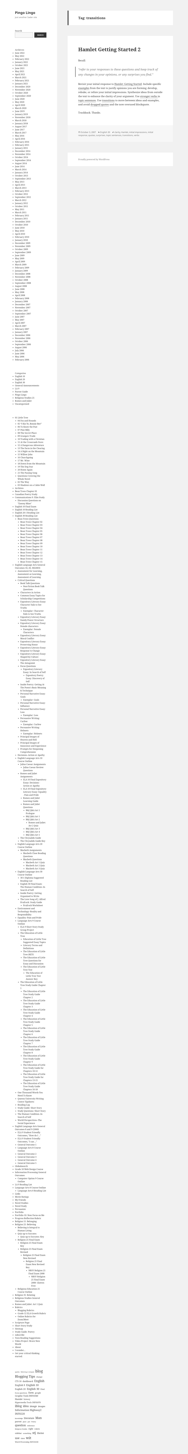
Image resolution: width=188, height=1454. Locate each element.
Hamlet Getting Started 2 (109, 49)
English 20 (20, 379)
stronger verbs (149, 96)
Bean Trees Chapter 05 (31, 531)
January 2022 (21, 62)
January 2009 (21, 270)
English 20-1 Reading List (27, 512)
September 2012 (23, 197)
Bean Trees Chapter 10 (31, 546)
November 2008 (22, 276)
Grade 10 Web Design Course (29, 1169)
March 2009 (20, 264)
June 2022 (20, 53)
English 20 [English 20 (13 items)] (20, 1388)
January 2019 (21, 114)
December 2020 (22, 86)
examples (83, 88)
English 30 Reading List (26, 515)
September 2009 (23, 252)
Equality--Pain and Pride (30, 917)
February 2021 (22, 80)
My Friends (20, 1199)
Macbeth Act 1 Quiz (35, 862)
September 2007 (23, 313)
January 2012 (21, 203)
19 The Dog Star (25, 466)
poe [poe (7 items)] (29, 1422)
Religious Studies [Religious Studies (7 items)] (21, 1429)
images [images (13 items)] (41, 1406)
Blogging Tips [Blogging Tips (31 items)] (25, 1376)
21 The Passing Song (27, 472)
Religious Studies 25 (24, 397)
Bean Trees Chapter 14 (31, 558)
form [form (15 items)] (31, 1392)
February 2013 (22, 191)
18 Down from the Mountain (31, 463)
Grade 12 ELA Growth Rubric (32, 1313)
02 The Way (23, 482)
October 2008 (21, 280)
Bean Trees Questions (28, 518)
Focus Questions (28, 666)
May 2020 (19, 102)
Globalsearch (21, 1166)
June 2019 (20, 111)
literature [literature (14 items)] (29, 1418)
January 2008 (21, 301)
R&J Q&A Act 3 (33, 828)
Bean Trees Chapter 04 (31, 528)
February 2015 (22, 145)
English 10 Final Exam (25, 506)
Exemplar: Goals (31, 699)
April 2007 (20, 322)
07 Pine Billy (24, 429)
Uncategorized (22, 404)
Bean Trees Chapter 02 (31, 522)
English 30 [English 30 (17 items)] (33, 1389)
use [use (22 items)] (17, 1438)
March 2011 (20, 212)
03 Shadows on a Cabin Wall (31, 485)
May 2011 (19, 209)
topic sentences (87, 100)
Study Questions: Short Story (32, 1111)
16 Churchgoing (25, 457)
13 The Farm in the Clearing (31, 448)
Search (18, 30)
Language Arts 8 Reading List (32, 1190)
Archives (19, 488)
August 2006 (21, 347)
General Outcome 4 (27, 1160)
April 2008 (20, 295)
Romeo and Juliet (23, 400)
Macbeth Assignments (31, 850)
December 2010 (22, 221)
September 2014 (23, 160)
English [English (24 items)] (39, 1381)
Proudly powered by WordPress (94, 159)
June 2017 (20, 129)
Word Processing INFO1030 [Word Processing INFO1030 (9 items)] (26, 1442)
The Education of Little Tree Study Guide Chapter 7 (34, 1040)
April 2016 (20, 138)
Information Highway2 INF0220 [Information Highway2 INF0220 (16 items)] (28, 1411)
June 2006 (20, 353)
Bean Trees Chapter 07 (31, 537)
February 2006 (22, 359)
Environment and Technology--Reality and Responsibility (29, 911)
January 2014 (21, 172)
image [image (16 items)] (33, 1406)
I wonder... (20, 1350)
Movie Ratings (22, 1196)
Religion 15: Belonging (26, 1221)
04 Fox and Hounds (27, 420)
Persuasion (20, 1209)
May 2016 (19, 135)
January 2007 (21, 332)
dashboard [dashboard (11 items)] (28, 1381)
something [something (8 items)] (27, 1433)
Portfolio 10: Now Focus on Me (29, 1215)
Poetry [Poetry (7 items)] (33, 1422)
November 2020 (22, 89)
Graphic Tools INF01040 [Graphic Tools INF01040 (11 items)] (26, 1395)
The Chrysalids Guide (30, 837)
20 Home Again (25, 469)
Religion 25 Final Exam (29, 1239)
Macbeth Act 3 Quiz (35, 868)
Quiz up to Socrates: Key (32, 1236)
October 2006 (21, 341)
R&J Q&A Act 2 (33, 819)
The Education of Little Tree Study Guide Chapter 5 (34, 1021)
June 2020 (20, 99)
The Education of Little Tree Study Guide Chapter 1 (33, 985)
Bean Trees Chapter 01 (26, 491)
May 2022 (19, 56)
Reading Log (24, 1104)
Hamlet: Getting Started (128, 84)
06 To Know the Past (27, 426)
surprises (100, 135)
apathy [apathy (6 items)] (17, 1372)
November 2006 (22, 338)
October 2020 (21, 92)
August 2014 (21, 163)
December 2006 (22, 335)
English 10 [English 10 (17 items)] (32, 1385)
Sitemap (19, 1328)
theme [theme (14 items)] (40, 1433)
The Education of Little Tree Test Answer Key (34, 975)
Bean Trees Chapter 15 (31, 561)
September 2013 (23, 178)
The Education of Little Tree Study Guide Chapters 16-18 (34, 1086)
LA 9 (17, 388)
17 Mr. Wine (24, 460)
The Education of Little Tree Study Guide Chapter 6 (34, 1031)
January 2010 (21, 240)
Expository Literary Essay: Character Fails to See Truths (33, 604)
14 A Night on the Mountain (31, 451)
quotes (91, 135)
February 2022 (22, 59)
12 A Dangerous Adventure (31, 445)
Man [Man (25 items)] (38, 1418)
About (18, 1347)
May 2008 (19, 292)
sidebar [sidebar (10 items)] (18, 1433)
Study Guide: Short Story (30, 1107)
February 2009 (22, 267)
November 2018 (22, 117)
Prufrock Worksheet (33, 905)
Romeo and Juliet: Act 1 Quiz (29, 1304)
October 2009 (21, 249)
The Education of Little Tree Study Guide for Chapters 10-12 (34, 1067)
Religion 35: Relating (25, 1295)
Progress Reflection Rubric (28, 1218)
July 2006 (19, 350)
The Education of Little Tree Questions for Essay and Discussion (34, 960)
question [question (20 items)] (20, 1425)
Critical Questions (26, 580)
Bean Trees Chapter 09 (31, 543)
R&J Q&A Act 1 (33, 816)
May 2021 (19, 71)
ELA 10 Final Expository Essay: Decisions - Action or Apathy (34, 782)
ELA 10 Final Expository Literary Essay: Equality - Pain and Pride (35, 791)
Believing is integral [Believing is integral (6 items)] (27, 1372)
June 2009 (20, 255)
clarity (117, 132)
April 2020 (20, 105)
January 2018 (21, 123)
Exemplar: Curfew (32, 724)
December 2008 (22, 273)
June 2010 (20, 227)
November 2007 (22, 307)
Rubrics (18, 1307)
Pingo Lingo (25, 12)
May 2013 (19, 181)
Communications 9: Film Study (30, 497)
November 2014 (22, 154)
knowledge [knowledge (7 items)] (19, 1418)
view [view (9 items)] (23, 1438)
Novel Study (21, 1206)
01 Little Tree (21, 417)
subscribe (19, 1334)
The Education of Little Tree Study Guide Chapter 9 (34, 1058)
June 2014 (20, 166)
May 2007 (19, 319)
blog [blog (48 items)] (39, 1371)
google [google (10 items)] (38, 1392)
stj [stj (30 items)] (34, 1432)
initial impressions (138, 132)
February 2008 (22, 298)
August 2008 (21, 286)
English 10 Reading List (26, 509)
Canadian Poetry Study (26, 494)
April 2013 (20, 184)
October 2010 (21, 224)
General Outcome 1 (27, 1144)
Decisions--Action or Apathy (31, 755)
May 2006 (19, 356)
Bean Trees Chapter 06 (31, 534)
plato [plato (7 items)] (24, 1422)
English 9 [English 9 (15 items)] (20, 1385)
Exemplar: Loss (30, 715)
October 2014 (21, 157)
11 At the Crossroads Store (30, 442)
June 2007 (20, 316)
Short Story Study (23, 1325)
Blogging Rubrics (26, 1310)
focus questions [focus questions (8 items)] (21, 1393)
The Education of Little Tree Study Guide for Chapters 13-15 (34, 1077)
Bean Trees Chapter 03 (31, 525)
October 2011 (21, 206)
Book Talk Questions (30, 583)
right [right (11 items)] (30, 1428)
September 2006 (23, 344)
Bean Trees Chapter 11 (31, 549)
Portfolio (19, 1212)
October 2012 (21, 194)
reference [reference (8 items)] (31, 1425)
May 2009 (19, 258)
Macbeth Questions (32, 859)
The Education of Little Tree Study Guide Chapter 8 (34, 1049)
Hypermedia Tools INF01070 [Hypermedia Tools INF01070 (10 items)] (28, 1402)
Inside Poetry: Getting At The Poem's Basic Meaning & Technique (33, 687)
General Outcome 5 (27, 1163)
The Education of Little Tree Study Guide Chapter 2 (34, 994)
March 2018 (20, 120)
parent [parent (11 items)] (18, 1421)
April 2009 (20, 261)
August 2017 (21, 126)
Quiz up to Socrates (27, 1233)
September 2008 (23, 283)
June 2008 (20, 289)
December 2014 (22, 151)
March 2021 (20, 77)
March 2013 (20, 187)
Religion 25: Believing (25, 1224)
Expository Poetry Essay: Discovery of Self (35, 678)
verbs (136, 135)
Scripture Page (22, 1322)
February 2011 (22, 215)
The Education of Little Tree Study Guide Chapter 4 (34, 1012)
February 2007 (22, 329)
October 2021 (21, 65)
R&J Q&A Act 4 (33, 831)
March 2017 (20, 132)
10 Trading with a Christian (31, 439)
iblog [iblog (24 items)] (18, 1406)
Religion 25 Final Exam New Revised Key (35, 1264)
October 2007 (21, 310)
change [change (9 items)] (39, 1377)
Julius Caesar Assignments (33, 764)
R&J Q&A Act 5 (33, 834)
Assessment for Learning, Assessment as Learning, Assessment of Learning (30, 574)
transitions (108, 100)
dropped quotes (99, 104)
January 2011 (21, 218)
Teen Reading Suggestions (27, 1338)
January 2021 (21, 83)
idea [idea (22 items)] (26, 1406)
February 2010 (22, 237)
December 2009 (22, 243)
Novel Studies (21, 1203)
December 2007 (22, 304)
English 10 (20, 376)
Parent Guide (21, 391)
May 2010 (19, 230)
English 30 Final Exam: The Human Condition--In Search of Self (32, 886)
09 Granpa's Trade (26, 436)
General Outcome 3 (27, 1157)
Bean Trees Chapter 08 (31, 540)
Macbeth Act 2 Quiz (35, 865)
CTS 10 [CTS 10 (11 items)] (18, 1381)
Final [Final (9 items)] (42, 1389)
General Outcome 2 (27, 1153)
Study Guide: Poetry (25, 1331)
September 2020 (23, 95)
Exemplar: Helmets (32, 733)
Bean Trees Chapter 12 (31, 552)
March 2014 (20, 169)
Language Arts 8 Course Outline (30, 1187)
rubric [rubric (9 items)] (37, 1429)
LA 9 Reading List (23, 1184)
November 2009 (22, 246)
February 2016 (22, 141)
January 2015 (21, 148)
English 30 (20, 382)
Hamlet (124, 132)
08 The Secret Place (27, 433)
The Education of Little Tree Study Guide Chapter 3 (34, 1003)
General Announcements (27, 385)
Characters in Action (30, 592)
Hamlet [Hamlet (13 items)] (18, 1399)
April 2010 (20, 234)
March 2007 (20, 326)
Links (17, 1193)
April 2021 (20, 74)
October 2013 (21, 175)
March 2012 (20, 200)
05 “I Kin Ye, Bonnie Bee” (30, 423)
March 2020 (20, 108)
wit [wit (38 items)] (28, 1437)
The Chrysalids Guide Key (32, 841)
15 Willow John (25, 454)
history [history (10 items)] (27, 1399)
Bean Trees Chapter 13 (31, 555)
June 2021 (20, 68)
